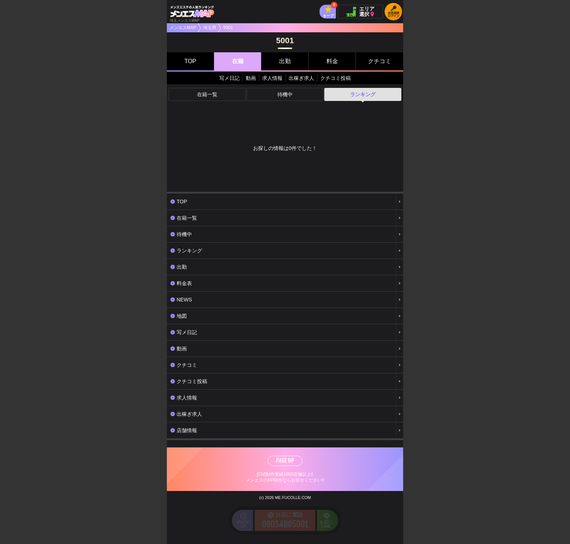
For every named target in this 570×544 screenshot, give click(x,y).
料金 (332, 61)
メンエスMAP (182, 27)
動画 (251, 78)
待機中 (285, 94)
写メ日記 (229, 78)
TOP (190, 61)
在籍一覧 (207, 94)
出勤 (285, 61)
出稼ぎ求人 (301, 78)
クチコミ (379, 61)
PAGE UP (285, 460)
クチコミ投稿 (335, 78)
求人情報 (272, 78)
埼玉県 (209, 27)
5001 (228, 27)
